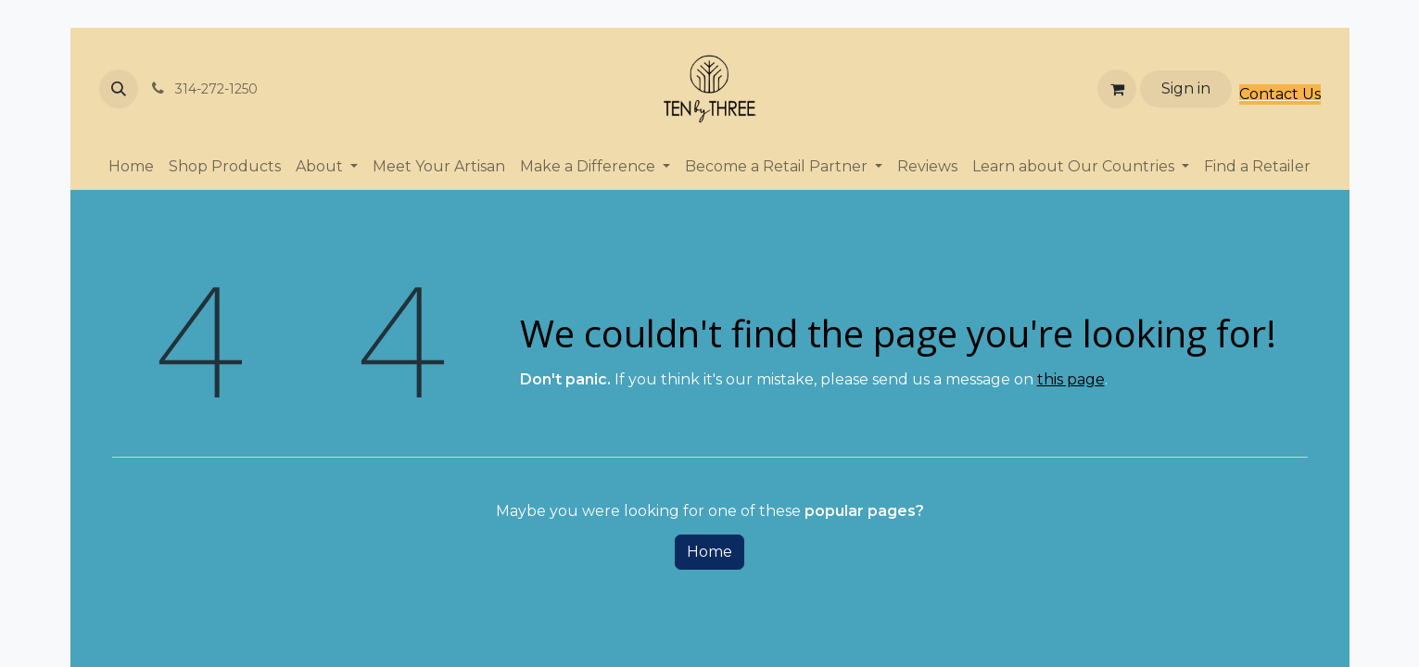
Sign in (1185, 88)
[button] (118, 88)
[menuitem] (131, 166)
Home (709, 551)
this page (1071, 379)
